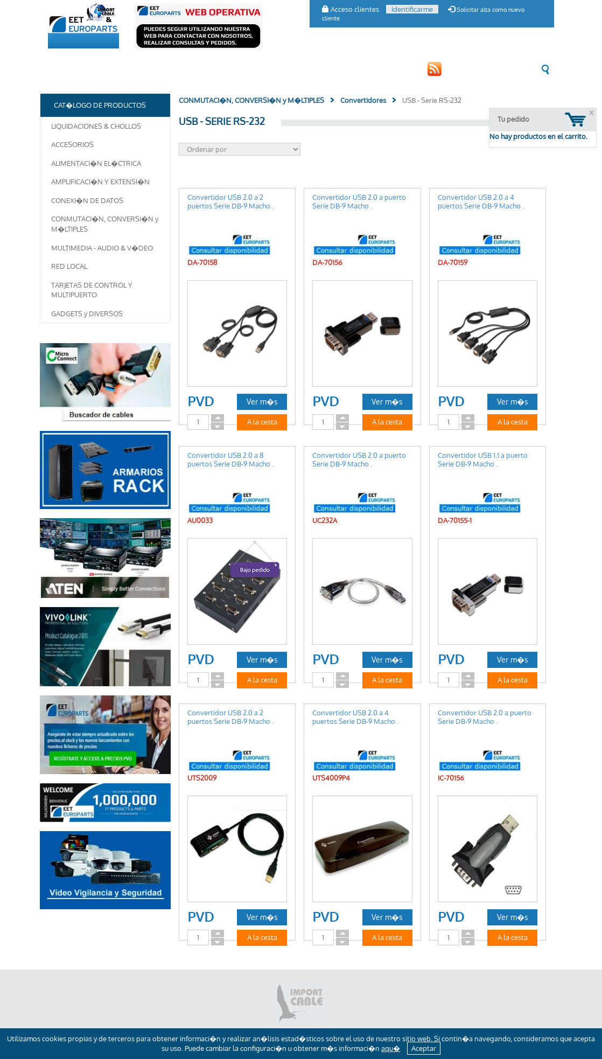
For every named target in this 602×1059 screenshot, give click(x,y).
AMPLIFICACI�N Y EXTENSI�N (100, 181)
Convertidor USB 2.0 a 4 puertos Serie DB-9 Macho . (481, 201)
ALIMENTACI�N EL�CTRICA (96, 163)
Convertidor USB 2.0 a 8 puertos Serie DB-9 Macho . (230, 459)
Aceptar (423, 1048)
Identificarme (412, 9)
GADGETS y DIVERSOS (87, 313)
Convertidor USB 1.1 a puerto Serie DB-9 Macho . (483, 459)
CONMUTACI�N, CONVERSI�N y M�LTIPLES (104, 223)
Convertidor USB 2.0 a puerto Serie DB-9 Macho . (359, 201)
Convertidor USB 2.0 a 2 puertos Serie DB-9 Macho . (230, 201)
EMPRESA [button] (68, 69)
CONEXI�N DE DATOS (87, 200)
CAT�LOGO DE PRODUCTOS (140, 69)
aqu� (390, 1048)
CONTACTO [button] (257, 69)
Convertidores (363, 100)
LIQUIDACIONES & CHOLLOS (96, 126)
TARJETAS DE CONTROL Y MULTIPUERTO (91, 290)
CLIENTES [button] (212, 69)
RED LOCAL (69, 266)
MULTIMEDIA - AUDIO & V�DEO (102, 247)
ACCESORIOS (72, 144)
